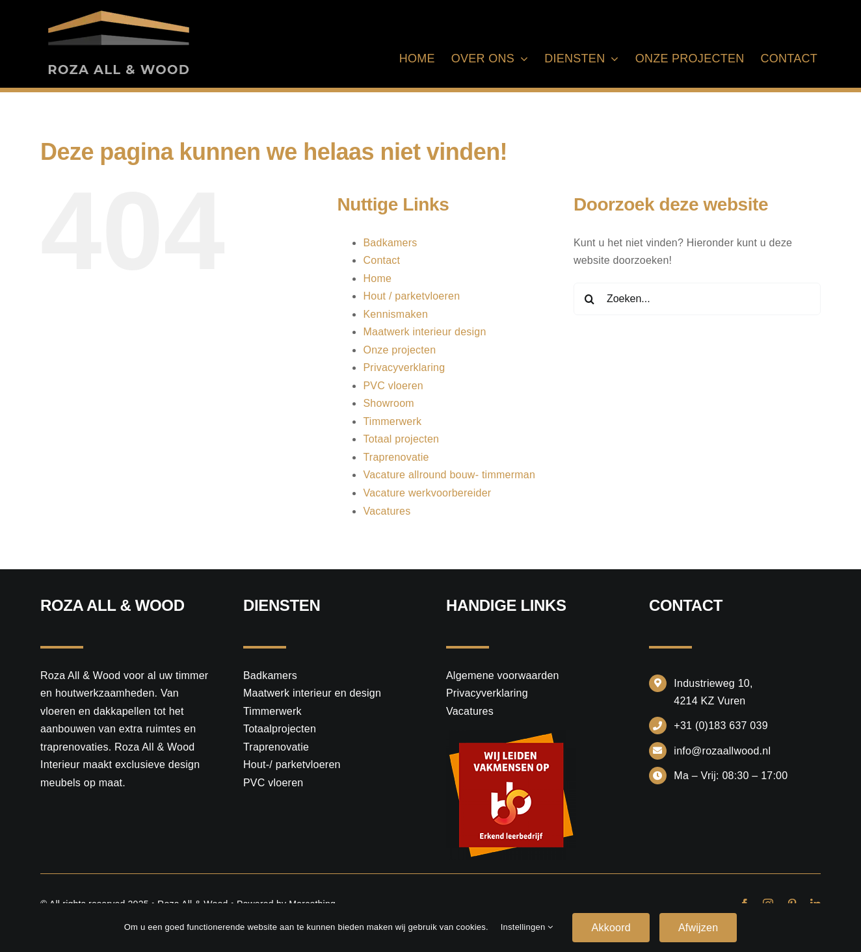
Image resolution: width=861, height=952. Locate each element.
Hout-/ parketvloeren (292, 764)
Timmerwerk (392, 421)
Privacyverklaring (404, 367)
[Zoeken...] (697, 299)
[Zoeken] (590, 299)
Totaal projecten (401, 438)
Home (377, 278)
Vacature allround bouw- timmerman (449, 474)
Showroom (388, 403)
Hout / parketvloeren (411, 296)
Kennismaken (395, 314)
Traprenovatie (396, 457)
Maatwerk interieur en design (312, 693)
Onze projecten (399, 349)
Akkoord (610, 927)
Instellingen (527, 927)
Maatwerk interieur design (424, 331)
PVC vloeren (393, 385)
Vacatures (386, 511)
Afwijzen (698, 927)
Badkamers (390, 242)
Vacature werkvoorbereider (427, 492)
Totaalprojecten (279, 728)
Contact (381, 260)
